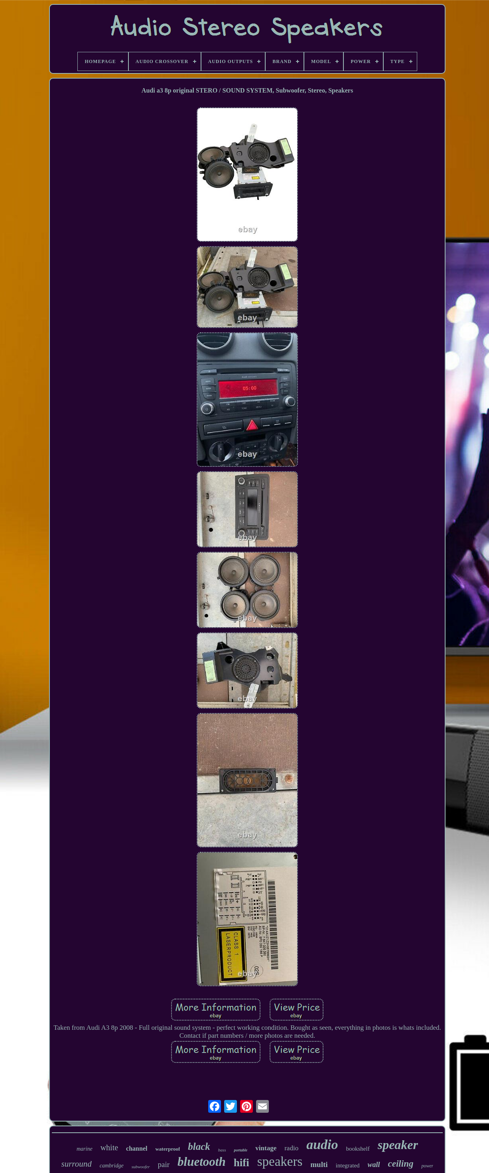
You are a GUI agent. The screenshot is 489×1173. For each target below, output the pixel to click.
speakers (280, 1161)
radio (291, 1148)
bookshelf (358, 1148)
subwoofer (141, 1166)
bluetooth (201, 1162)
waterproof (167, 1149)
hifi (241, 1163)
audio (322, 1144)
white (109, 1147)
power (427, 1166)
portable (240, 1150)
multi (318, 1164)
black (199, 1146)
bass (222, 1149)
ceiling (401, 1164)
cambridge (112, 1166)
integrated (348, 1165)
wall (374, 1165)
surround (76, 1164)
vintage (265, 1148)
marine (85, 1149)
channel (136, 1148)
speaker (398, 1144)
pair (164, 1164)
